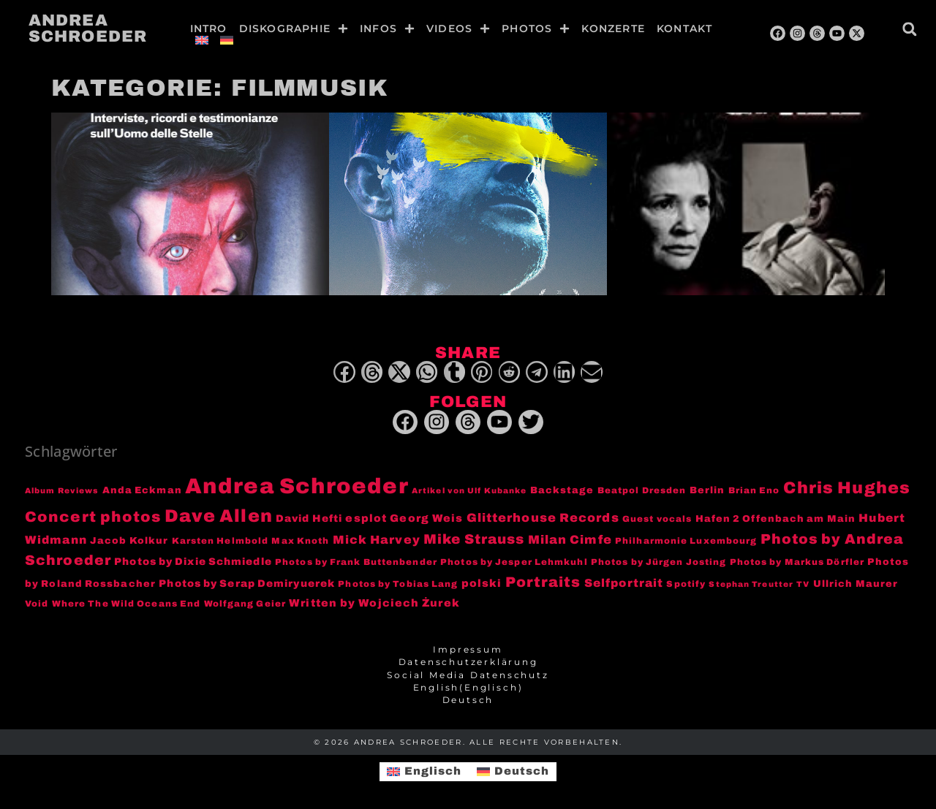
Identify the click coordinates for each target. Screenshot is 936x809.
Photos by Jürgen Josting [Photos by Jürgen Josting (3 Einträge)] (658, 563)
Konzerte (613, 28)
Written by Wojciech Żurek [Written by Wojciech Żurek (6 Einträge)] (374, 603)
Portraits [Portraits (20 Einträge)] (543, 582)
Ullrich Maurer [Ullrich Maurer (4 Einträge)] (855, 584)
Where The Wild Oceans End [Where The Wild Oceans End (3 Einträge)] (126, 604)
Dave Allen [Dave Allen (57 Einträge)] (219, 516)
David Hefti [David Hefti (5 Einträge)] (309, 519)
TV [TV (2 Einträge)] (802, 584)
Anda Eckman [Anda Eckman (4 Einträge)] (142, 491)
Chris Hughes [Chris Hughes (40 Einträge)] (846, 488)
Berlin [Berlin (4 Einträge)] (707, 491)
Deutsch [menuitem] (522, 771)
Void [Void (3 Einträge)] (36, 604)
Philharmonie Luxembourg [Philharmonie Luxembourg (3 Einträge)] (686, 542)
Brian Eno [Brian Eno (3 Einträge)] (754, 491)
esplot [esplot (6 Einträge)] (366, 519)
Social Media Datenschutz (467, 675)
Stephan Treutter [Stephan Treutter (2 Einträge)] (751, 584)
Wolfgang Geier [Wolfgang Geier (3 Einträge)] (245, 604)
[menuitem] (202, 40)
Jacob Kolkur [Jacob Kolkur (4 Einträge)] (129, 541)
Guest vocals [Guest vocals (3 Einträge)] (657, 520)
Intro (208, 28)
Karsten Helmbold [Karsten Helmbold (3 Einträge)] (220, 542)
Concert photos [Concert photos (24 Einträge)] (93, 517)
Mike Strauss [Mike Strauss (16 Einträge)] (473, 540)
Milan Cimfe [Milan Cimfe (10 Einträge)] (570, 540)
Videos (458, 28)
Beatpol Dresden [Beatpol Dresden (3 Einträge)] (642, 491)
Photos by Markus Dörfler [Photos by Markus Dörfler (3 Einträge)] (797, 563)
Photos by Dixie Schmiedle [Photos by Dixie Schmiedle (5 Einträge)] (193, 562)
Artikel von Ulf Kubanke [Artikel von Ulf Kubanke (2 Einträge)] (469, 491)
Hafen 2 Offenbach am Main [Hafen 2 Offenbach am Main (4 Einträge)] (775, 519)
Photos (536, 28)
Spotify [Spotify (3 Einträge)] (686, 584)
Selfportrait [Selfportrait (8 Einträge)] (623, 583)
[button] (909, 29)
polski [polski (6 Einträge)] (481, 583)
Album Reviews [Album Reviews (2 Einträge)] (62, 491)
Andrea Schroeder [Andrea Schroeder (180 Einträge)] (297, 486)
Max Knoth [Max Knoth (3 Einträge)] (300, 542)
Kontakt (684, 28)
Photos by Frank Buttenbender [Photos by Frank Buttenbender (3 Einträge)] (356, 563)
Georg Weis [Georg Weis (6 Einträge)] (426, 519)
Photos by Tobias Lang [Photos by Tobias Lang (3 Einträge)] (398, 584)
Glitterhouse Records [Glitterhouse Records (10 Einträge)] (543, 518)
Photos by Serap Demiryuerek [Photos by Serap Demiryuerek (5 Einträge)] (247, 583)
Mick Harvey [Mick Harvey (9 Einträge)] (376, 540)
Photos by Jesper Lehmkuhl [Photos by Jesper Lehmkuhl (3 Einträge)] (514, 563)
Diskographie (293, 28)
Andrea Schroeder (88, 28)
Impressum (467, 650)
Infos (387, 28)
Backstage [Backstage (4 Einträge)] (562, 491)
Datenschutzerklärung (468, 663)
